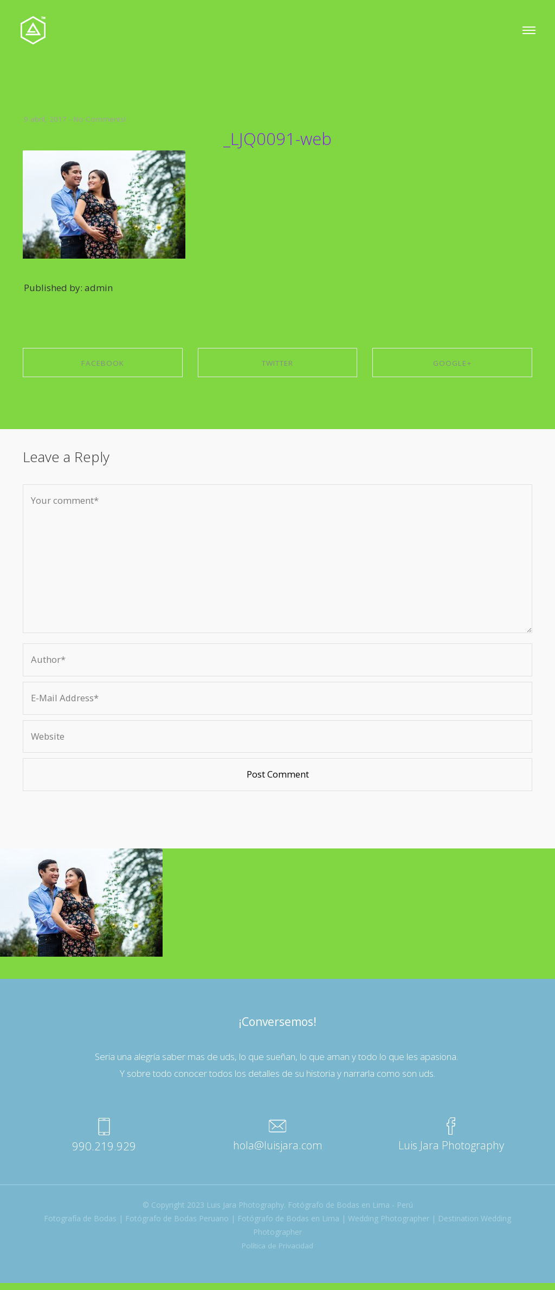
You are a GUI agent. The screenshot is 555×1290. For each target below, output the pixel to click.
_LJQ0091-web (277, 138)
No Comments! (100, 119)
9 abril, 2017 (45, 119)
